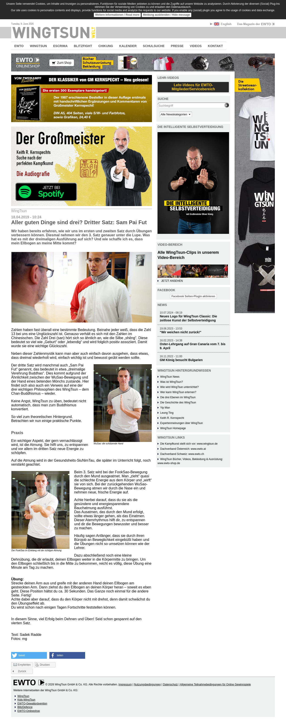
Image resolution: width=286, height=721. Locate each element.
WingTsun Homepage (173, 428)
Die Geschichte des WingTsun (178, 402)
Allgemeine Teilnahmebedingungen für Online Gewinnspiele (215, 684)
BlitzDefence (24, 707)
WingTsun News (169, 376)
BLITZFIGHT (83, 46)
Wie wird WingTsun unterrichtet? (179, 387)
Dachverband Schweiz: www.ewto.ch (182, 454)
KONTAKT (215, 46)
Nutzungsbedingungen (147, 684)
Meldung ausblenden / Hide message (166, 14)
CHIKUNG (105, 46)
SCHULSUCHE (153, 46)
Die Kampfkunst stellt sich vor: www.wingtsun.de (189, 443)
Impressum (125, 684)
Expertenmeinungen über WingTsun (181, 423)
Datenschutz (170, 684)
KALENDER (128, 46)
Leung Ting (166, 412)
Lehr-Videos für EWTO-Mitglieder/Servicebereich (193, 87)
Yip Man (165, 407)
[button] (29, 655)
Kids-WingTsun (26, 699)
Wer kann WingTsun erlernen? (178, 392)
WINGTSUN (38, 46)
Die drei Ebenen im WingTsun (178, 397)
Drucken (45, 664)
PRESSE (177, 46)
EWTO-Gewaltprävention (32, 703)
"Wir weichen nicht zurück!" (180, 332)
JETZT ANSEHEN (172, 280)
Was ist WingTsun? (171, 381)
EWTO (19, 46)
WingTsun (23, 696)
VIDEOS (196, 46)
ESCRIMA (60, 46)
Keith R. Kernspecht (172, 418)
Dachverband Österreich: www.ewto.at (183, 448)
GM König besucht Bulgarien (181, 360)
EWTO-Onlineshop (28, 710)
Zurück (22, 671)
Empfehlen (22, 665)
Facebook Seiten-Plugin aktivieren (193, 296)
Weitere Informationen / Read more (117, 14)
